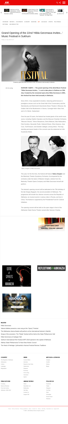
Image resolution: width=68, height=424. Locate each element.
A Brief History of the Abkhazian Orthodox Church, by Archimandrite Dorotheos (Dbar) (30, 11)
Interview (5, 22)
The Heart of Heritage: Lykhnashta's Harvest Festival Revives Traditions (23, 345)
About (25, 383)
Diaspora (33, 22)
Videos (39, 408)
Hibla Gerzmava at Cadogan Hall (11, 337)
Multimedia (57, 22)
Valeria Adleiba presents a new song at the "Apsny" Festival (19, 328)
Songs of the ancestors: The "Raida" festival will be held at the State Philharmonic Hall (28, 334)
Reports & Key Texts (28, 364)
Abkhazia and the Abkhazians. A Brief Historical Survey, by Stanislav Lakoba (12, 11)
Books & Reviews (5, 386)
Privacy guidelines (24, 408)
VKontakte (48, 394)
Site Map (26, 390)
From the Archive (5, 388)
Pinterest (48, 398)
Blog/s (47, 366)
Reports (12, 22)
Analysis (48, 360)
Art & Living (26, 372)
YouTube (48, 390)
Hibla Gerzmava (6, 325)
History (47, 364)
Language (3, 366)
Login (57, 2)
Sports (51, 22)
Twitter (47, 386)
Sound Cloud (49, 396)
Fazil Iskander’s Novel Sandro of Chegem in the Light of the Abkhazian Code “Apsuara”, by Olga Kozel (47, 12)
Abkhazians (3, 362)
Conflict (48, 362)
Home (9, 408)
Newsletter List (27, 386)
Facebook (48, 383)
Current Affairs (27, 360)
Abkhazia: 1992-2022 (6, 390)
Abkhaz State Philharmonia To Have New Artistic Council (18, 342)
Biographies (3, 368)
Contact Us (26, 392)
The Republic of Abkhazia (7, 360)
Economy (27, 22)
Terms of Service (15, 408)
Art (39, 22)
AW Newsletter (13, 24)
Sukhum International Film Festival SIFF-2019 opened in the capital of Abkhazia (26, 340)
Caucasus (44, 22)
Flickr (47, 392)
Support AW (26, 394)
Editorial (5, 24)
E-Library (3, 383)
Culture (2, 364)
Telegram (48, 388)
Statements (19, 22)
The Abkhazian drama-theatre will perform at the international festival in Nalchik (26, 331)
